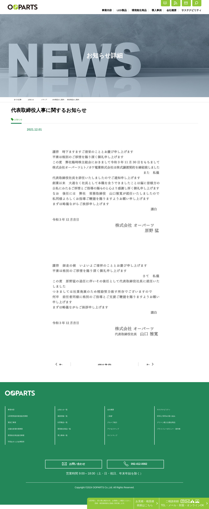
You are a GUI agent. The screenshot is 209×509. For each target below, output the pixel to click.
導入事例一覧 (65, 437)
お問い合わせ (78, 467)
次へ (148, 366)
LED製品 (119, 10)
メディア (45, 100)
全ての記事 (18, 100)
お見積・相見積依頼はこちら (145, 503)
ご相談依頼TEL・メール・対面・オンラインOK (182, 503)
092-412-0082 (139, 467)
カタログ (135, 3)
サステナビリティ (191, 10)
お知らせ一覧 (65, 411)
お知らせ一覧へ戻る (104, 366)
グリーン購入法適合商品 (171, 424)
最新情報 (156, 3)
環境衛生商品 (137, 10)
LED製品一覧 (65, 424)
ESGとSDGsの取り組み (171, 417)
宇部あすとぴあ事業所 (21, 443)
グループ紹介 (115, 424)
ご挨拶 (111, 417)
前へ (61, 366)
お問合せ (176, 3)
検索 (194, 3)
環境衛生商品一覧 (68, 430)
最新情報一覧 (65, 417)
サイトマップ (115, 437)
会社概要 (171, 10)
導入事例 (155, 10)
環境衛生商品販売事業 (21, 437)
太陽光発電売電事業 (20, 430)
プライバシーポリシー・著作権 (175, 430)
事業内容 (104, 10)
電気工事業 (14, 424)
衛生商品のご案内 (85, 100)
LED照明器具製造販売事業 (23, 417)
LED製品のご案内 (63, 100)
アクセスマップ (116, 430)
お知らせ (32, 100)
